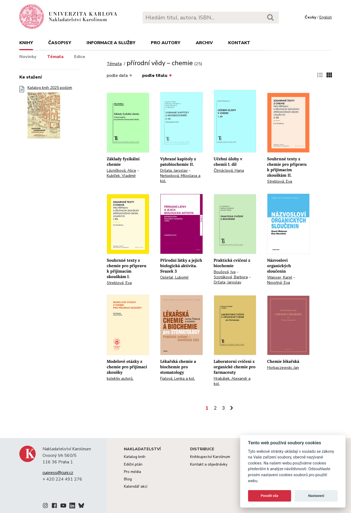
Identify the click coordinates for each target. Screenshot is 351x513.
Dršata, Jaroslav (174, 170)
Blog (128, 479)
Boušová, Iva (225, 271)
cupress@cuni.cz (57, 473)
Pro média (132, 471)
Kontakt (239, 43)
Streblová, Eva (279, 181)
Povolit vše (269, 496)
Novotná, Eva (278, 282)
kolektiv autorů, (120, 378)
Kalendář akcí (135, 486)
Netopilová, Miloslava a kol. (180, 178)
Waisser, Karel (279, 277)
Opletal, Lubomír (174, 277)
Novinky (27, 57)
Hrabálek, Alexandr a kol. (232, 381)
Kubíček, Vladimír (121, 175)
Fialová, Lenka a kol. (177, 378)
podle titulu (157, 76)
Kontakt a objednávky (208, 464)
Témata (55, 57)
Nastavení (316, 496)
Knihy (26, 43)
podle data (119, 76)
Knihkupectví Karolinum (210, 456)
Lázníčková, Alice (121, 170)
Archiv (204, 43)
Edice (79, 57)
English (325, 17)
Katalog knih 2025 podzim (50, 113)
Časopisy (59, 43)
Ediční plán (133, 464)
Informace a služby (111, 43)
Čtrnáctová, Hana (229, 170)
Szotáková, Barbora (231, 277)
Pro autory (165, 43)
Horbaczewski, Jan (283, 367)
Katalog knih (134, 456)
